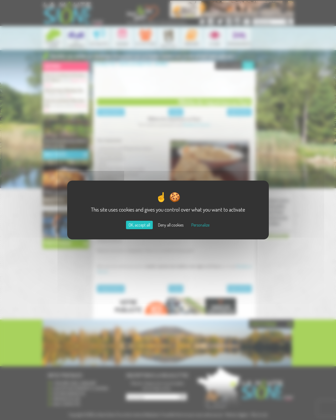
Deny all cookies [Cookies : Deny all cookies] (170, 225)
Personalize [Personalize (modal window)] (200, 225)
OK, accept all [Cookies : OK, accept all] (139, 225)
